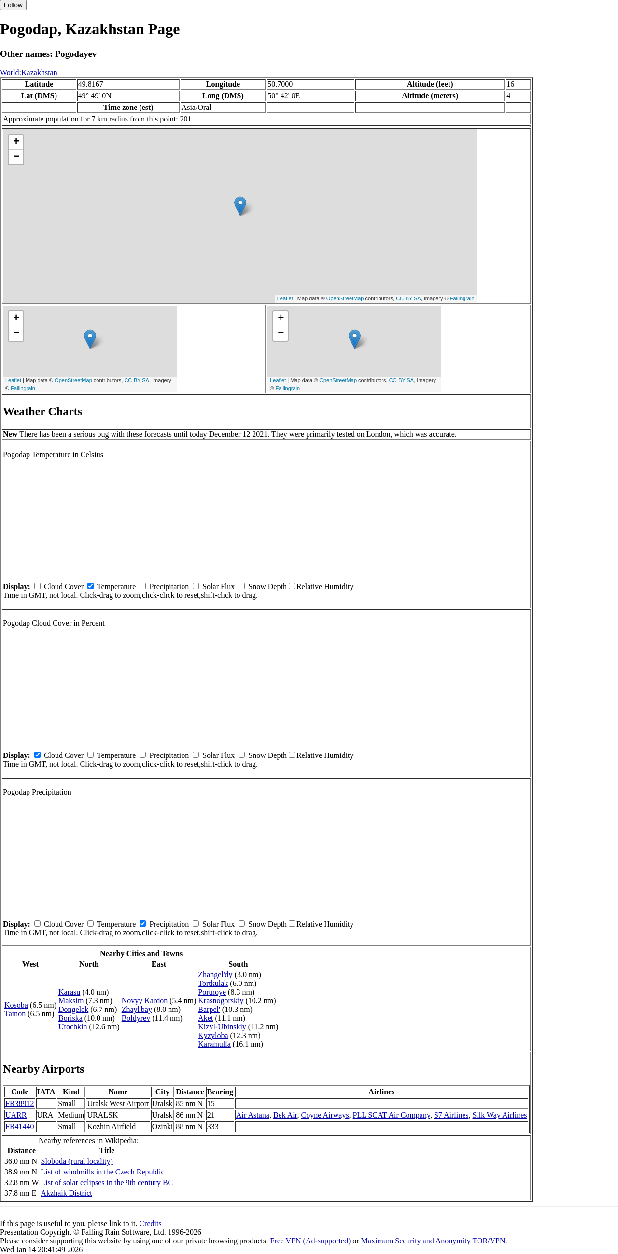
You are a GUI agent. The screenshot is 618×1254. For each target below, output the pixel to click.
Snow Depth (267, 586)
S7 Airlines (451, 1115)
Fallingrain (462, 298)
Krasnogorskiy (220, 1001)
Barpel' (209, 1009)
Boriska (70, 1018)
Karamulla (214, 1044)
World (9, 72)
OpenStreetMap (345, 298)
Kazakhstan (39, 72)
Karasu (69, 992)
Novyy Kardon (145, 1001)
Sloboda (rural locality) (77, 1161)
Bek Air (285, 1115)
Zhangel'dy (215, 975)
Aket (205, 1018)
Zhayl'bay (137, 1009)
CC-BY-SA (408, 298)
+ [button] (16, 142)
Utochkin (72, 1027)
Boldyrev (136, 1018)
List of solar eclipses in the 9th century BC (107, 1182)
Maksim (71, 1001)
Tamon (15, 1014)
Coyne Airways (325, 1115)
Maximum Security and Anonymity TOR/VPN (433, 1241)
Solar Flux (218, 586)
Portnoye (212, 992)
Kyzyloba (213, 1035)
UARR (16, 1115)
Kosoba (16, 1005)
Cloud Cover (64, 586)
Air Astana (252, 1115)
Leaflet (285, 298)
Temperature (116, 586)
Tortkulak (213, 983)
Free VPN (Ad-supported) (310, 1241)
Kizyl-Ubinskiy (222, 1027)
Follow (13, 5)
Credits (150, 1223)
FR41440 (19, 1126)
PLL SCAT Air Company (391, 1115)
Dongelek (73, 1009)
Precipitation (169, 586)
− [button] (16, 157)
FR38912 (19, 1103)
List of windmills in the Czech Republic (103, 1172)
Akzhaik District (66, 1193)
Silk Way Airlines (499, 1115)
